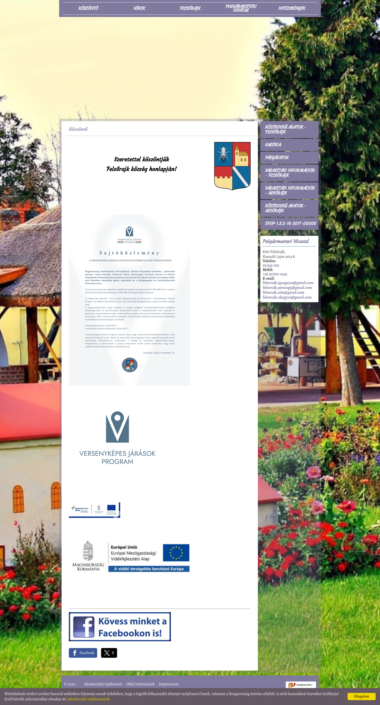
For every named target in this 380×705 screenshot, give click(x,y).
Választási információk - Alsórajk (290, 191)
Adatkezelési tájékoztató (103, 684)
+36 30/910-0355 (275, 274)
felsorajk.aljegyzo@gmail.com (287, 297)
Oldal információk (140, 684)
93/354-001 (271, 265)
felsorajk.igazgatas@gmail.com (288, 282)
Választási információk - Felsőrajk (290, 173)
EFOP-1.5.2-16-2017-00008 (290, 223)
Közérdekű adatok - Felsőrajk (285, 130)
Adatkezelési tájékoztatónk (88, 699)
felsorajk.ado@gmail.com (283, 292)
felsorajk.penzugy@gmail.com (287, 287)
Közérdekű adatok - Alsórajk (285, 208)
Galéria (273, 145)
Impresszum (168, 684)
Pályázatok (276, 157)
